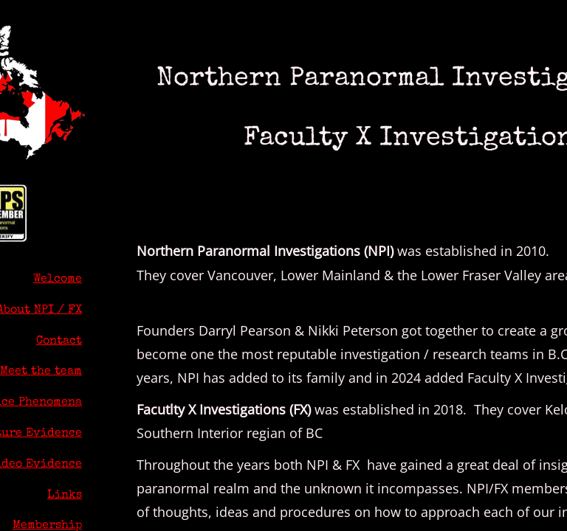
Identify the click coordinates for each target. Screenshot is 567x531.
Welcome (57, 279)
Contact (59, 341)
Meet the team (41, 372)
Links (64, 496)
